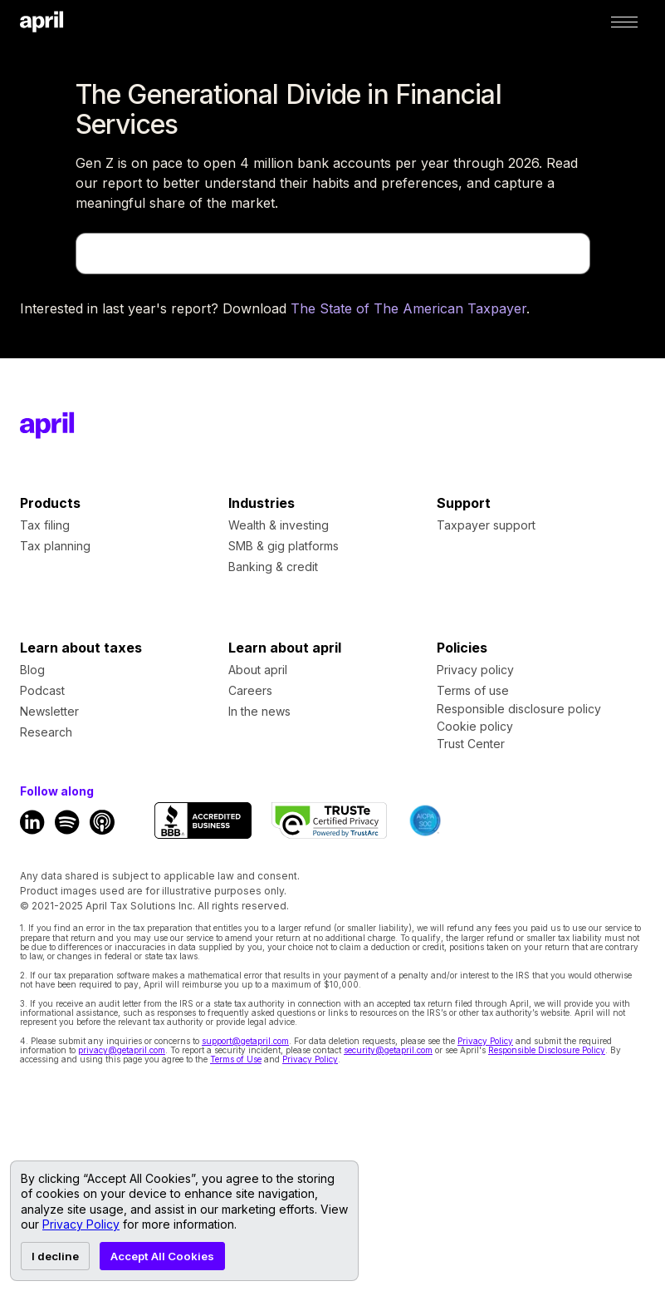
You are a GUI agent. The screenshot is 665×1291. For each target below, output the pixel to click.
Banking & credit (273, 566)
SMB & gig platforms (283, 546)
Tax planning (55, 546)
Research (46, 732)
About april (257, 670)
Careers (250, 690)
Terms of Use (236, 1059)
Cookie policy (475, 726)
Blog (32, 670)
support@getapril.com (245, 1041)
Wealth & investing (278, 525)
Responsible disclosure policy (519, 709)
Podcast (42, 690)
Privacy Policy (485, 1041)
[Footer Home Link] (47, 425)
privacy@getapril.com (121, 1050)
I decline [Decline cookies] (55, 1256)
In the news (259, 711)
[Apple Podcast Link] (102, 822)
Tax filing (45, 525)
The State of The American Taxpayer (408, 308)
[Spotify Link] (67, 822)
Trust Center (471, 744)
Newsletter (49, 711)
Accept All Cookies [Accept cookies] (162, 1256)
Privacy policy (475, 670)
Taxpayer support (486, 525)
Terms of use (473, 690)
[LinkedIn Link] (32, 822)
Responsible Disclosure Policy (546, 1050)
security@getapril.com (388, 1050)
